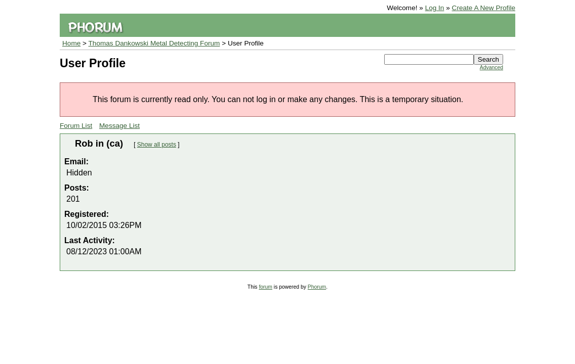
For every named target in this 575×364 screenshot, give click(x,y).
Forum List (76, 125)
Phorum (317, 287)
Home (71, 43)
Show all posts (156, 144)
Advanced (491, 67)
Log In (434, 8)
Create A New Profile (483, 8)
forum (265, 287)
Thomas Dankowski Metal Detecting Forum (154, 43)
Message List (119, 125)
